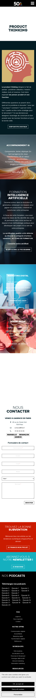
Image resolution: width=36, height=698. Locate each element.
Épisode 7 (15, 593)
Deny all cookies (18, 689)
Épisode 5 (25, 591)
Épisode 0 (5, 588)
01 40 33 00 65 (19, 431)
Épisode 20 (6, 605)
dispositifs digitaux (18, 127)
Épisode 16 (27, 600)
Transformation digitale (18, 639)
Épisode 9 (15, 595)
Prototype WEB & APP (18, 658)
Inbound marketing (18, 661)
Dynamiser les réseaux (18, 344)
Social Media (18, 634)
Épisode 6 (5, 593)
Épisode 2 (25, 588)
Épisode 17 (6, 602)
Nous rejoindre (18, 619)
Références (18, 641)
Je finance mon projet (18, 547)
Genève (18, 437)
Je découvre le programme (18, 250)
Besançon (24, 435)
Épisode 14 (6, 600)
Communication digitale (18, 631)
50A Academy (18, 651)
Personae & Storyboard (18, 656)
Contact (18, 621)
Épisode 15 (16, 600)
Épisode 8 (5, 595)
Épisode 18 (16, 602)
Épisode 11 (5, 598)
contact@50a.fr (19, 428)
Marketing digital (18, 636)
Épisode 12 (16, 598)
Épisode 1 (15, 588)
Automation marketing (18, 663)
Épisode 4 (15, 591)
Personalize (18, 695)
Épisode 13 (26, 598)
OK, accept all (18, 684)
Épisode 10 (25, 595)
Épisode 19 (27, 602)
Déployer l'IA (18, 172)
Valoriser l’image (18, 389)
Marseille (12, 435)
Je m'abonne (18, 567)
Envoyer (29, 503)
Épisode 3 (5, 591)
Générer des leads (18, 301)
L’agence (18, 616)
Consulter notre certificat (18, 244)
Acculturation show (18, 653)
